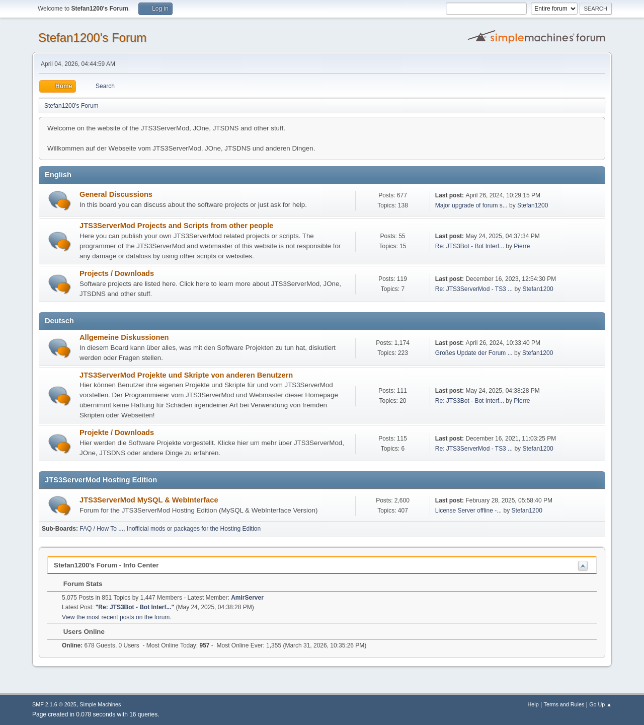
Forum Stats (77, 584)
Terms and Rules (564, 704)
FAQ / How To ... (101, 528)
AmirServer (247, 597)
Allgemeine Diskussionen (124, 337)
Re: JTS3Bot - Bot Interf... (469, 246)
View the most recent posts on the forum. (117, 617)
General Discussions (115, 194)
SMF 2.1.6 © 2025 (54, 704)
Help (533, 704)
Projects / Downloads (116, 273)
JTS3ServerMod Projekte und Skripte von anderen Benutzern (186, 375)
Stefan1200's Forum (92, 37)
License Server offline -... (468, 510)
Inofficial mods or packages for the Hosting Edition (194, 528)
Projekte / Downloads (116, 432)
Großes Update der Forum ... (474, 352)
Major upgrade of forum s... (471, 205)
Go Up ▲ (600, 704)
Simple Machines (100, 704)
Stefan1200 (532, 205)
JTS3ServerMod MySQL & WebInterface (148, 500)
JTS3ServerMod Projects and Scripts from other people (176, 226)
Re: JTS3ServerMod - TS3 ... (474, 289)
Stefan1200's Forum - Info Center (106, 565)
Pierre (522, 246)
